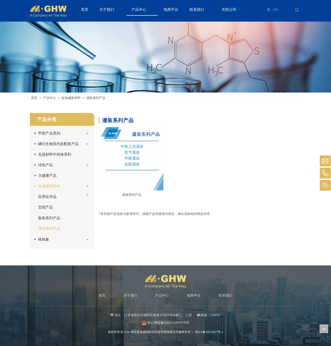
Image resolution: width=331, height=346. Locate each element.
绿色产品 (45, 165)
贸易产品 (45, 207)
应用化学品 (47, 197)
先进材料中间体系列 (54, 154)
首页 (102, 295)
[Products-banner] (165, 57)
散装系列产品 (49, 218)
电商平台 (194, 295)
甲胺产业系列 (49, 133)
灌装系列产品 (49, 229)
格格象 (43, 239)
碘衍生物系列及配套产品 (58, 144)
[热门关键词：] (297, 10)
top (324, 328)
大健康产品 (47, 175)
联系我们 (225, 295)
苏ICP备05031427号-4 (208, 332)
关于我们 (130, 295)
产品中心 (162, 295)
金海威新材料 (49, 186)
